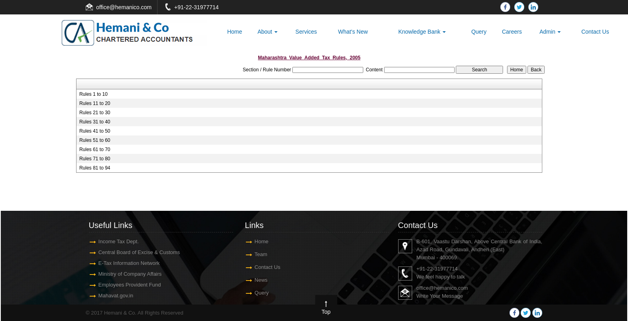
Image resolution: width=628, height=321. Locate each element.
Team (258, 254)
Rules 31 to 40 (94, 122)
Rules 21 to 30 (94, 112)
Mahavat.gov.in (113, 296)
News (259, 280)
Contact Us (595, 31)
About (268, 31)
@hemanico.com (130, 7)
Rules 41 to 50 (94, 131)
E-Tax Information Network (126, 263)
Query (479, 31)
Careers (512, 31)
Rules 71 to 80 (94, 159)
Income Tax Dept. (116, 241)
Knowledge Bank (422, 31)
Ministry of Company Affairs (127, 274)
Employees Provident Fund (127, 285)
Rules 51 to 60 (94, 140)
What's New (353, 31)
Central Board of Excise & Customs (137, 252)
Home (234, 31)
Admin (550, 31)
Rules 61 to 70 (94, 149)
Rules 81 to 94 (94, 168)
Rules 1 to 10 (93, 94)
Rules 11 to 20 (94, 103)
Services (306, 31)
